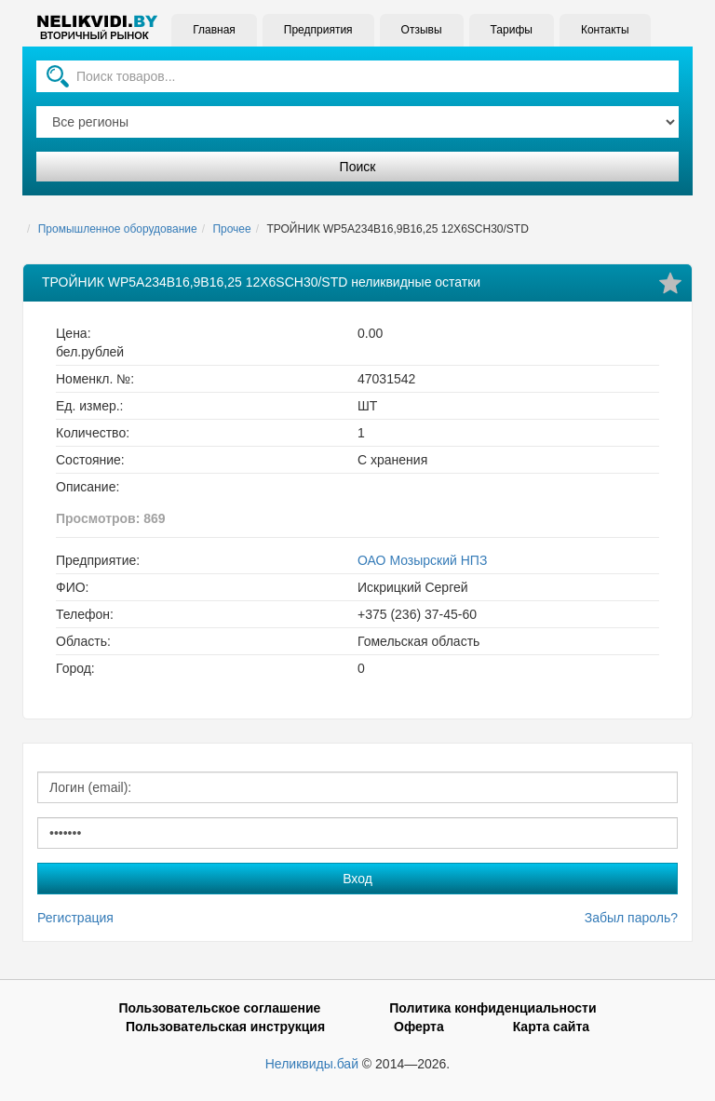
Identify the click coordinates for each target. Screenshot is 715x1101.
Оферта (419, 1026)
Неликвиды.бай (311, 1063)
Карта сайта (551, 1026)
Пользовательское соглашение (219, 1007)
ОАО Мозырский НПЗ (422, 560)
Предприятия (318, 29)
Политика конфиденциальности (492, 1007)
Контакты (605, 29)
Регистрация (75, 917)
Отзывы (420, 29)
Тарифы (511, 29)
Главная (214, 29)
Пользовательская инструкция (225, 1026)
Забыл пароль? (631, 917)
